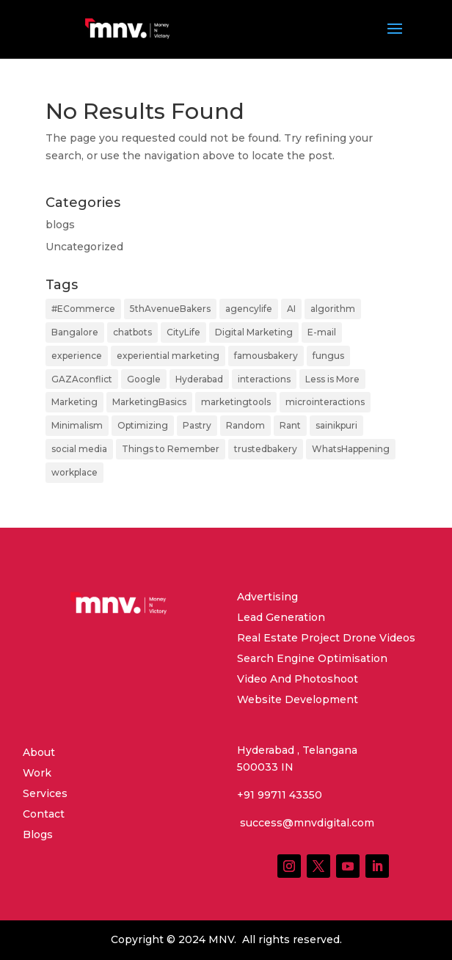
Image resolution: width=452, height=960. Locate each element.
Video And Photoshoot (297, 679)
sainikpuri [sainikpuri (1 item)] (336, 425)
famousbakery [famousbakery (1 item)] (266, 355)
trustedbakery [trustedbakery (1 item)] (265, 448)
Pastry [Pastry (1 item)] (197, 425)
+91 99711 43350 (279, 794)
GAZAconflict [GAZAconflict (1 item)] (81, 379)
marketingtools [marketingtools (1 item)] (236, 401)
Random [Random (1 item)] (245, 425)
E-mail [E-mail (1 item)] (321, 332)
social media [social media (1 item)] (79, 448)
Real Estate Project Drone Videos (326, 637)
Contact (44, 814)
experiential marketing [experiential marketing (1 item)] (168, 355)
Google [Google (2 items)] (144, 379)
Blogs (38, 834)
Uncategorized (84, 246)
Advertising (267, 596)
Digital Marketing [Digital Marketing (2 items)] (254, 332)
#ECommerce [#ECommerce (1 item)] (83, 308)
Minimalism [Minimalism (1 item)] (77, 425)
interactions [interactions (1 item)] (264, 379)
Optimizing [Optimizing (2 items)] (142, 425)
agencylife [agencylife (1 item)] (248, 308)
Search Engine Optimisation (312, 658)
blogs (60, 224)
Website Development (297, 699)
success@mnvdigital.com (305, 822)
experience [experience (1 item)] (76, 355)
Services (45, 793)
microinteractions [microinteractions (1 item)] (325, 401)
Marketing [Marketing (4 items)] (74, 401)
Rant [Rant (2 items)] (290, 425)
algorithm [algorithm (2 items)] (332, 308)
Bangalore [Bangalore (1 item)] (74, 332)
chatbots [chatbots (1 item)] (132, 332)
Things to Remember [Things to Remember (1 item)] (170, 448)
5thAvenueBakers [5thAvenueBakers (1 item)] (170, 308)
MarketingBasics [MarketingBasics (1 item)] (149, 401)
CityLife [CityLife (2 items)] (183, 332)
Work (37, 772)
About (39, 752)
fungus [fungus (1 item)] (328, 355)
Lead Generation (281, 617)
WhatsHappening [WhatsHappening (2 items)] (351, 448)
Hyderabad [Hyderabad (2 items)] (199, 379)
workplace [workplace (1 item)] (74, 472)
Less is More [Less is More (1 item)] (332, 379)
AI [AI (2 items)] (291, 308)
